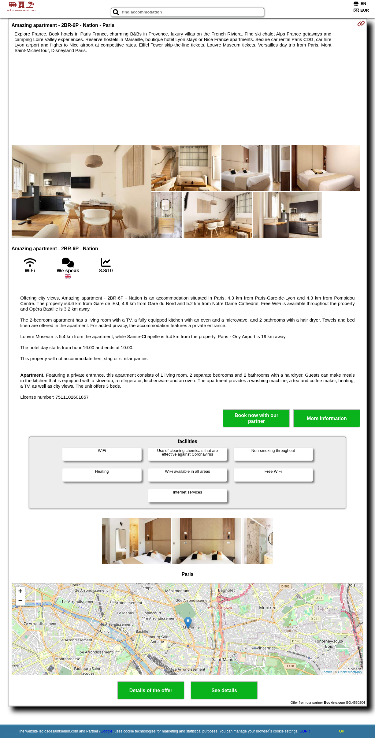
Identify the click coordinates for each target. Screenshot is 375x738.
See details (224, 690)
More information (327, 418)
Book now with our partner (256, 418)
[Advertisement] (188, 99)
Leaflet (327, 672)
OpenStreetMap (350, 672)
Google (107, 731)
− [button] (20, 601)
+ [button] (20, 591)
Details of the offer (150, 690)
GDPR (304, 731)
